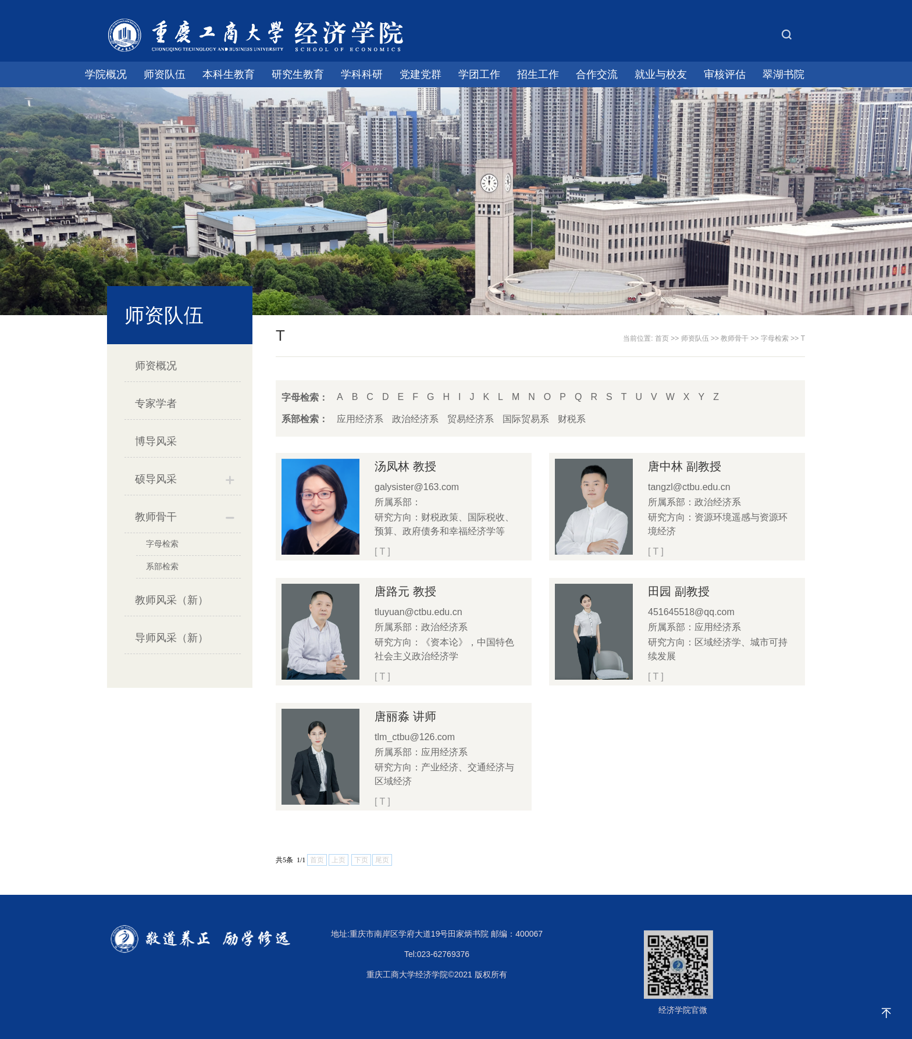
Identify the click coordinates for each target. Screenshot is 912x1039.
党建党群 (420, 74)
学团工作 (479, 74)
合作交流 (597, 74)
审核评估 (725, 74)
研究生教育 (298, 74)
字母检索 (162, 543)
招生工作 (538, 74)
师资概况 (156, 366)
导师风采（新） (171, 638)
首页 (662, 338)
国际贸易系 (526, 419)
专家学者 (156, 403)
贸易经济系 (470, 419)
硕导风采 (156, 479)
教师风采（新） (171, 600)
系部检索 (162, 566)
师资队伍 (165, 74)
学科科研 (362, 74)
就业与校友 (661, 74)
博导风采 (156, 441)
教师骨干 (156, 517)
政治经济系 (415, 419)
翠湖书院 (783, 74)
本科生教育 (228, 74)
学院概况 (106, 74)
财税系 (572, 419)
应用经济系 (360, 419)
